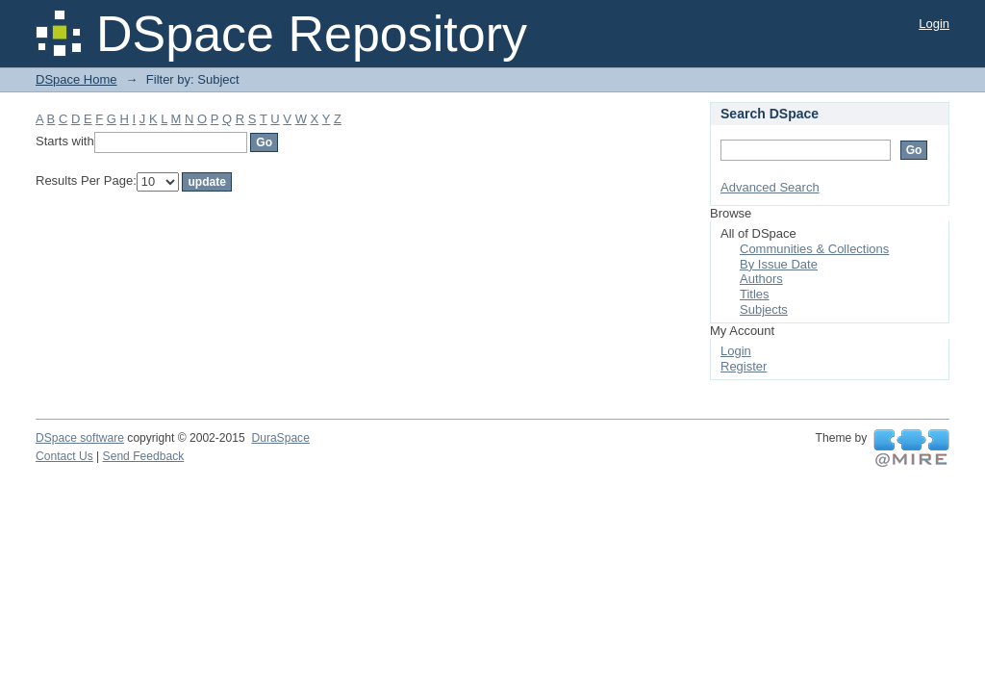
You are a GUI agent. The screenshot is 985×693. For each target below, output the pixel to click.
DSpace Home (76, 79)
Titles (755, 294)
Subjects (764, 309)
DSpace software (80, 438)
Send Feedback (144, 456)
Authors (761, 278)
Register (743, 366)
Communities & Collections (814, 249)
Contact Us (64, 456)
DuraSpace (280, 438)
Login (934, 23)
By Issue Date (779, 264)
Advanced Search (770, 187)
